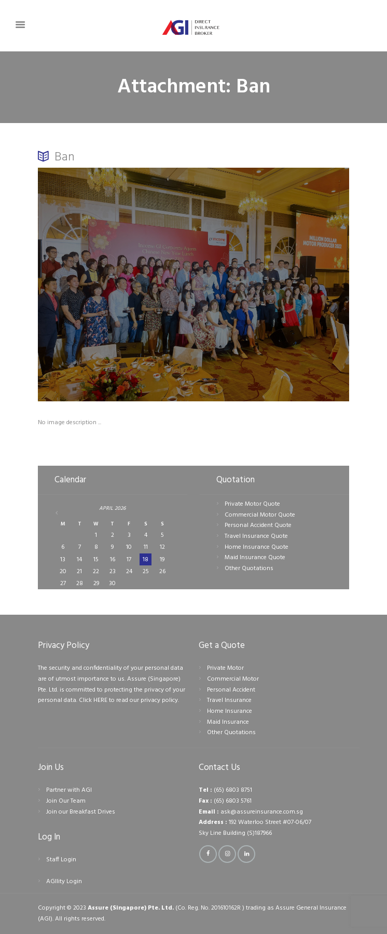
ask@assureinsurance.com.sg (261, 812)
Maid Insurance (228, 722)
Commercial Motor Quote (260, 515)
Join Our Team (66, 801)
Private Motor (225, 668)
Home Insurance (229, 711)
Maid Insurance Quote (255, 557)
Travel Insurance (229, 700)
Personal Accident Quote (258, 525)
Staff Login (61, 860)
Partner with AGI (69, 790)
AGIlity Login (64, 881)
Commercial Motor (233, 679)
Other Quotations (249, 568)
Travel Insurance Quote (256, 536)
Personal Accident (231, 690)
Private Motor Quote (252, 504)
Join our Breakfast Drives (80, 812)
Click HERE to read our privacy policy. (129, 700)
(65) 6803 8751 (233, 790)
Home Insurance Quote (256, 547)
